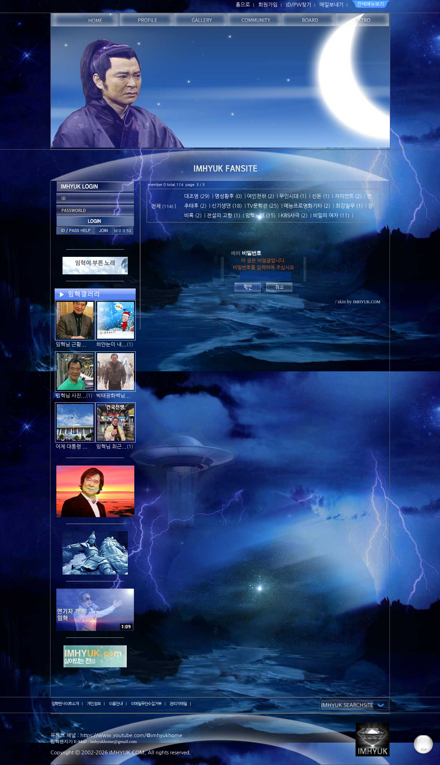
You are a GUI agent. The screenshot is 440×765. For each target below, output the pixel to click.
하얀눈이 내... (111, 344)
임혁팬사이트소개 (65, 704)
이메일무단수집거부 (146, 704)
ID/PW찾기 (298, 4)
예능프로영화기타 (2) (307, 205)
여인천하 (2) (260, 196)
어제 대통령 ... (72, 446)
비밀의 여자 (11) (331, 215)
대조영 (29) (197, 196)
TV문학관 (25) (263, 205)
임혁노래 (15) (260, 215)
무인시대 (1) (292, 196)
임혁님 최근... (111, 446)
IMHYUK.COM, (127, 752)
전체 (156, 206)
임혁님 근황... (71, 344)
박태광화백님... (113, 395)
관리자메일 (178, 704)
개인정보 (94, 704)
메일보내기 (331, 4)
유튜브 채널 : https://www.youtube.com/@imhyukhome (116, 735)
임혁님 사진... (71, 395)
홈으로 (243, 4)
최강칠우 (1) (349, 205)
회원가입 (268, 4)
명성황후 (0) (228, 196)
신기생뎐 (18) (227, 205)
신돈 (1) (320, 196)
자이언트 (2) (348, 196)
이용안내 (116, 704)
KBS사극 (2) (294, 215)
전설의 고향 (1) (223, 215)
